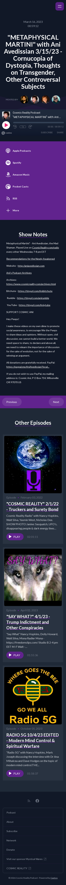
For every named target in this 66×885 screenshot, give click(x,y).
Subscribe (47, 132)
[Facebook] (37, 800)
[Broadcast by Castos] (6, 133)
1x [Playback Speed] (23, 127)
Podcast (11, 812)
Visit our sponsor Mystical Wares (27, 859)
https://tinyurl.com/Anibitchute (35, 291)
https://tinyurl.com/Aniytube (34, 305)
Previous (11, 401)
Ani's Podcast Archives (19, 272)
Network (11, 840)
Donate (11, 849)
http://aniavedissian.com (31, 265)
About (10, 821)
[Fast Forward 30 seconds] (30, 127)
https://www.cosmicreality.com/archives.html (31, 283)
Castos (54, 878)
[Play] (6, 125)
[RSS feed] (28, 800)
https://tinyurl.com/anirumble (33, 298)
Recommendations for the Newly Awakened (30, 258)
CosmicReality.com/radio (45, 247)
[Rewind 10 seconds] (15, 127)
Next (56, 401)
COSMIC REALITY (19, 868)
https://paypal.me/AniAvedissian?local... (27, 366)
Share (60, 132)
